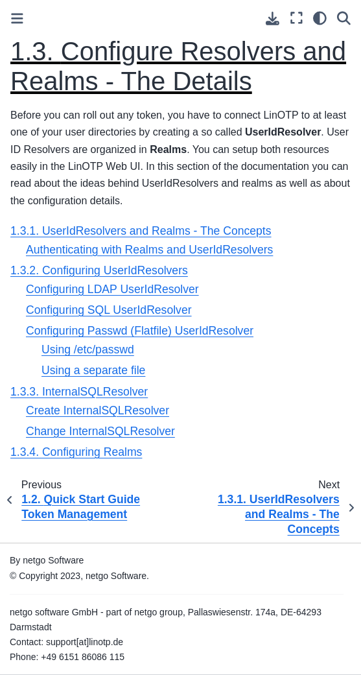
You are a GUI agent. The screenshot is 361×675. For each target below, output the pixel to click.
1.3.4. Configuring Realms (76, 451)
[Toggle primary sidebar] (17, 18)
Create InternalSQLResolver (97, 410)
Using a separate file (93, 370)
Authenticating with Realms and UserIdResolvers (149, 249)
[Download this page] (273, 18)
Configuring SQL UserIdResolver (109, 309)
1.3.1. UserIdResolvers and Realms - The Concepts (141, 230)
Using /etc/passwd (87, 349)
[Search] (344, 18)
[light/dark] (320, 18)
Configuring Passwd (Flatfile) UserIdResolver (139, 330)
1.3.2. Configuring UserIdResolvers (99, 270)
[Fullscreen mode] (297, 18)
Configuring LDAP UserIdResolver (112, 289)
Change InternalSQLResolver (100, 431)
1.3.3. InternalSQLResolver (79, 391)
